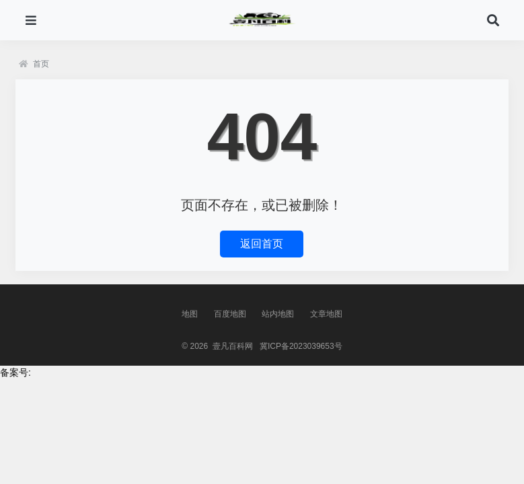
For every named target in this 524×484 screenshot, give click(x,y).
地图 (190, 314)
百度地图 (230, 314)
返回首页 (261, 243)
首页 (34, 64)
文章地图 (326, 314)
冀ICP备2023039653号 (301, 346)
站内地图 (278, 314)
